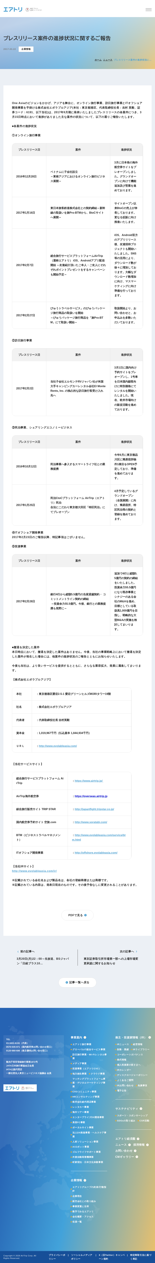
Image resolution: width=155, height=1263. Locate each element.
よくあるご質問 (125, 1080)
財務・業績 (123, 1049)
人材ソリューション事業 (85, 1141)
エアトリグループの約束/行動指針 (89, 1189)
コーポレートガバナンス (130, 1054)
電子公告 (121, 1090)
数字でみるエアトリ (83, 1211)
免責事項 (142, 1085)
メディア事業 (79, 1063)
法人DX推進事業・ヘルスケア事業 (89, 1134)
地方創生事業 (79, 1073)
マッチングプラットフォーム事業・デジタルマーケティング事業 (88, 1083)
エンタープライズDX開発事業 (88, 1117)
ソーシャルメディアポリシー (81, 1257)
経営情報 (137, 1044)
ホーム (98, 60)
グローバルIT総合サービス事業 (88, 1049)
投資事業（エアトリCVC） (86, 1068)
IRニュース (123, 1044)
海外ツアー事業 (80, 1112)
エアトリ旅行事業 (81, 1044)
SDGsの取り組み (126, 1120)
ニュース (107, 60)
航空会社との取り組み (84, 1201)
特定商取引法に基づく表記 (140, 1257)
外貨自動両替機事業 (83, 1157)
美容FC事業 (78, 1122)
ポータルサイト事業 (83, 1127)
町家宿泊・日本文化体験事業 (87, 1162)
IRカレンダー (124, 1070)
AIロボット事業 (80, 1147)
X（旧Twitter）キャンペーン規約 (112, 1257)
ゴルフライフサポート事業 (86, 1152)
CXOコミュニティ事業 (84, 1091)
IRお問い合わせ (125, 1085)
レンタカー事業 (80, 1107)
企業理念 (77, 1196)
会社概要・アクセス (83, 1216)
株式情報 (121, 1059)
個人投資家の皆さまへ (129, 1065)
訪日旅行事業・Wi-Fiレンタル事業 (89, 1056)
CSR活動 (144, 1120)
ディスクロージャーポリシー (132, 1075)
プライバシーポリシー (57, 1257)
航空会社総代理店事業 (84, 1102)
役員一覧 (77, 1221)
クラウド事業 (98, 1073)
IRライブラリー (141, 1049)
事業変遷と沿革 (80, 1206)
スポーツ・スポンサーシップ (132, 1115)
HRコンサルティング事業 (85, 1096)
